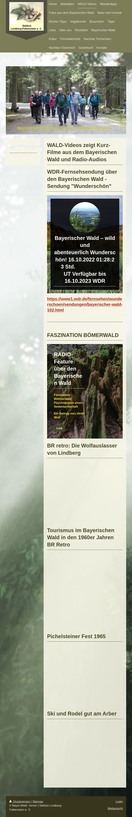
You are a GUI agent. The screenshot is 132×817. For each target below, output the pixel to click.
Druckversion (20, 801)
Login (119, 801)
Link (60, 428)
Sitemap (37, 801)
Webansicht (115, 808)
